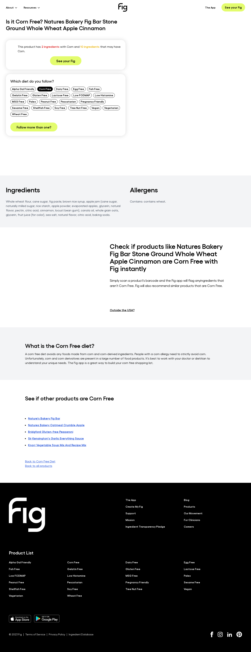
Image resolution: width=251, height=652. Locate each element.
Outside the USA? (122, 310)
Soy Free (59, 107)
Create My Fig (134, 506)
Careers (189, 526)
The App (210, 7)
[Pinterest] (239, 634)
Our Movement (193, 512)
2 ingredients (50, 46)
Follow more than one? (34, 127)
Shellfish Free (41, 107)
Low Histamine (104, 95)
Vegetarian (111, 107)
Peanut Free (48, 101)
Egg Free (78, 88)
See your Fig (233, 7)
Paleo (32, 101)
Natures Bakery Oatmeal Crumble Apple (56, 425)
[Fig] (122, 7)
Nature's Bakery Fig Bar (44, 418)
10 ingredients (89, 46)
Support (131, 512)
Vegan (95, 107)
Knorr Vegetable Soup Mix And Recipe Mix (57, 445)
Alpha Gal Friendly (23, 88)
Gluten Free (39, 95)
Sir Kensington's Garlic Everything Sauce (56, 438)
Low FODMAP (81, 95)
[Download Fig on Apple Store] (20, 618)
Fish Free (94, 88)
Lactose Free (60, 95)
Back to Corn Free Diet (40, 461)
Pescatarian (68, 101)
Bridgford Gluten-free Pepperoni (50, 431)
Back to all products (38, 465)
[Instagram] (220, 634)
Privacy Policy (57, 634)
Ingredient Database (81, 634)
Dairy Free (62, 88)
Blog (186, 499)
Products (189, 506)
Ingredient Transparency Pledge (145, 526)
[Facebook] (211, 634)
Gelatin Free (19, 95)
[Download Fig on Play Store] (46, 618)
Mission (130, 519)
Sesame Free (20, 107)
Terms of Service (35, 634)
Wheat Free (19, 114)
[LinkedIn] (229, 634)
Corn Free (45, 88)
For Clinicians (192, 519)
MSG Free (18, 101)
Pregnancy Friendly (92, 101)
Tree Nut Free (78, 107)
